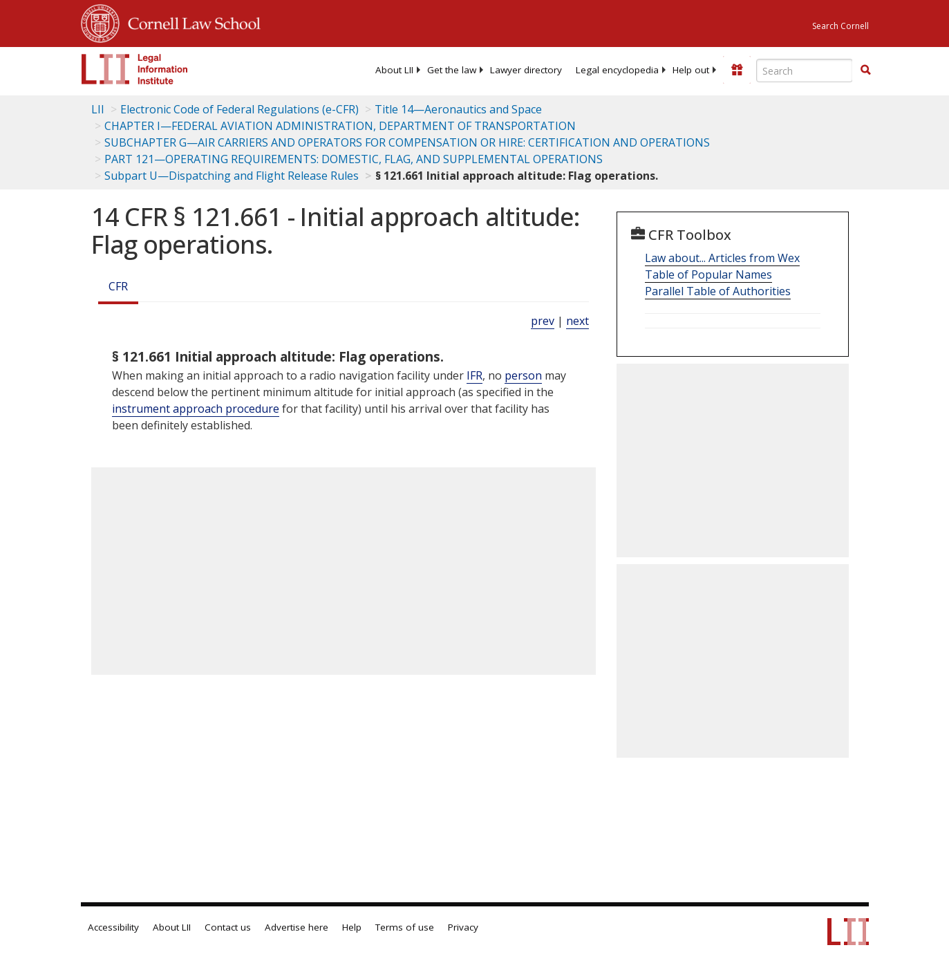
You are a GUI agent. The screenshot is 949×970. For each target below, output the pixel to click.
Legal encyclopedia (617, 70)
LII (97, 109)
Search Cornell (840, 26)
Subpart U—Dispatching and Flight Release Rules (231, 175)
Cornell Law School (190, 21)
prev (542, 320)
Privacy (463, 927)
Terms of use (404, 927)
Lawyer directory (526, 70)
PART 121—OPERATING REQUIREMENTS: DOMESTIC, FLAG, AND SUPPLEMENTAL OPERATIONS (353, 159)
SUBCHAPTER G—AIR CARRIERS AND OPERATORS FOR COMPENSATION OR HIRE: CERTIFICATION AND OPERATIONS (407, 142)
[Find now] (865, 70)
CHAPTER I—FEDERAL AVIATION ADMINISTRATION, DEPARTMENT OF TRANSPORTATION (340, 125)
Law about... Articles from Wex (722, 257)
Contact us (228, 927)
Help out (691, 70)
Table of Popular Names (708, 274)
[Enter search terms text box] (804, 70)
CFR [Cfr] (118, 286)
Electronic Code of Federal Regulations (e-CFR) (239, 109)
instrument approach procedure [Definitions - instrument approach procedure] (195, 408)
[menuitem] (394, 70)
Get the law (451, 70)
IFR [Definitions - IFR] (474, 375)
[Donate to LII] (737, 70)
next (577, 320)
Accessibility (113, 927)
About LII (394, 70)
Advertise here (296, 927)
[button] (865, 70)
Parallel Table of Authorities (718, 291)
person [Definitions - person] (523, 375)
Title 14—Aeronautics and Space (458, 109)
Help (351, 927)
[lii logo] (135, 69)
